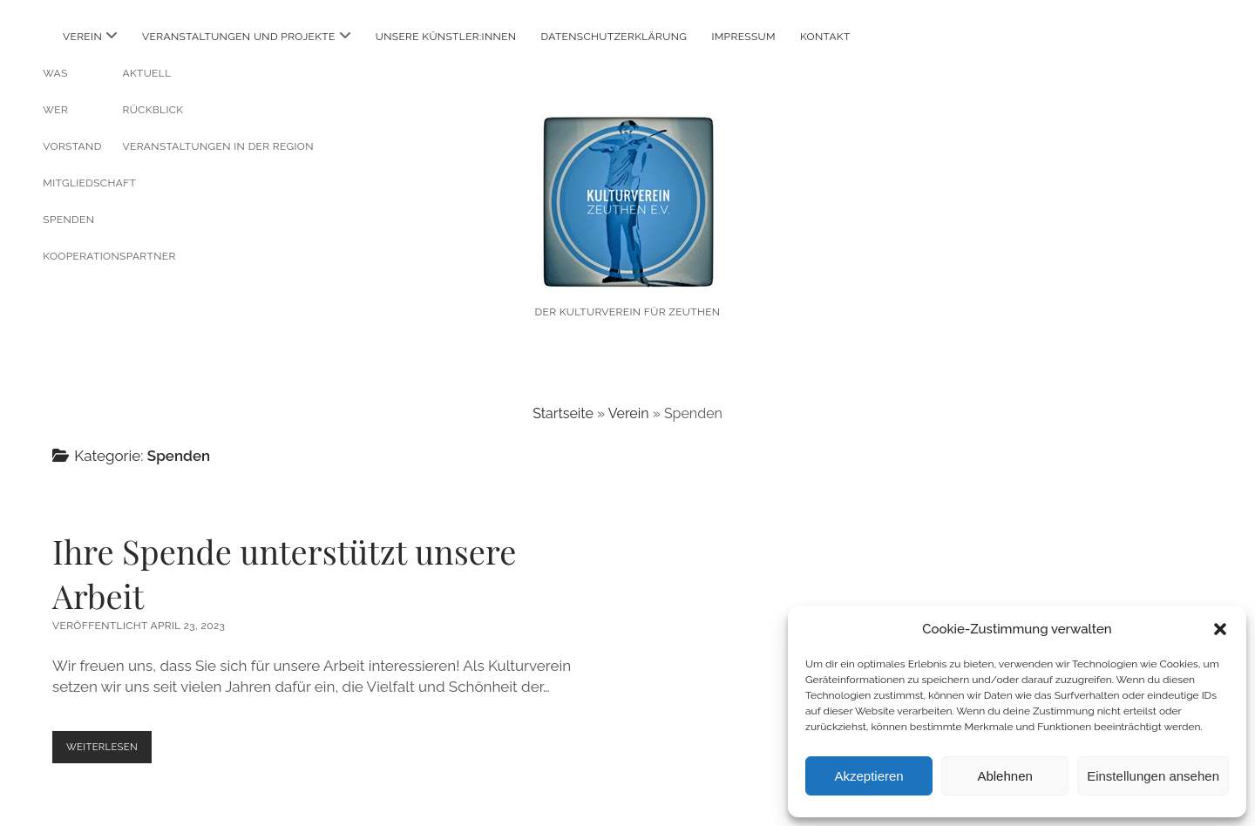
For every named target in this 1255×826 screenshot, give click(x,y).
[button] (1220, 629)
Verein (82, 36)
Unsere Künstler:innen (446, 36)
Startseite (563, 413)
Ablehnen (1004, 775)
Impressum (743, 36)
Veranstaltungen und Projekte (239, 36)
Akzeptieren (868, 775)
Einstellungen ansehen (1153, 775)
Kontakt (825, 36)
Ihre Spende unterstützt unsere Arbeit (284, 573)
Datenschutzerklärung (614, 36)
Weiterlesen (113, 750)
